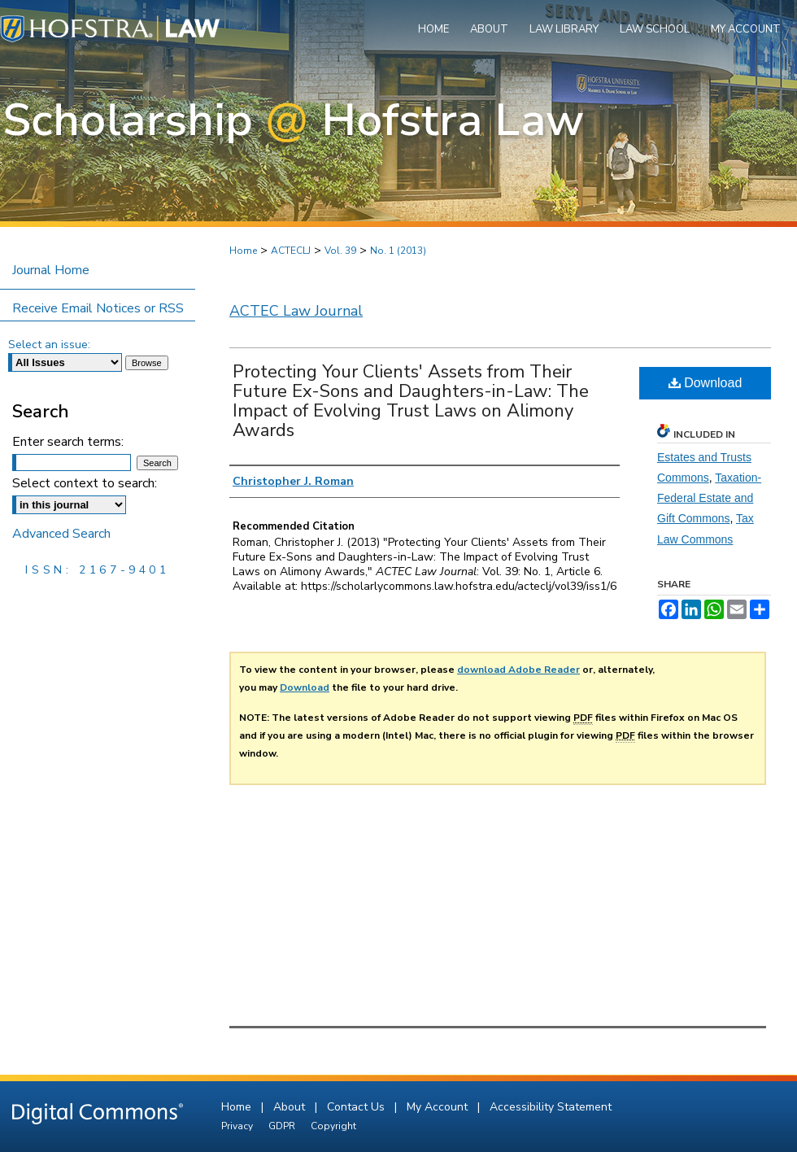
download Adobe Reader (518, 669)
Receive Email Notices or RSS (98, 308)
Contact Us (357, 1107)
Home (243, 250)
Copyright (333, 1125)
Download (706, 383)
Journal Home (50, 270)
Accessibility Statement (551, 1107)
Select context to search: (84, 483)
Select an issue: (49, 344)
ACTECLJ (291, 250)
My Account (439, 1107)
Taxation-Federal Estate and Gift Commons (709, 498)
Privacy (238, 1125)
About (290, 1107)
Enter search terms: (68, 442)
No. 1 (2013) (398, 250)
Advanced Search (61, 534)
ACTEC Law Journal (296, 311)
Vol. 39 (340, 250)
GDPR (283, 1125)
